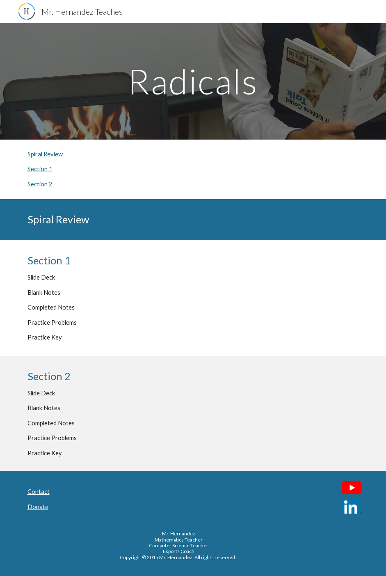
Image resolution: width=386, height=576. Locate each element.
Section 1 (40, 168)
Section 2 (40, 184)
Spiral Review (45, 154)
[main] (193, 81)
